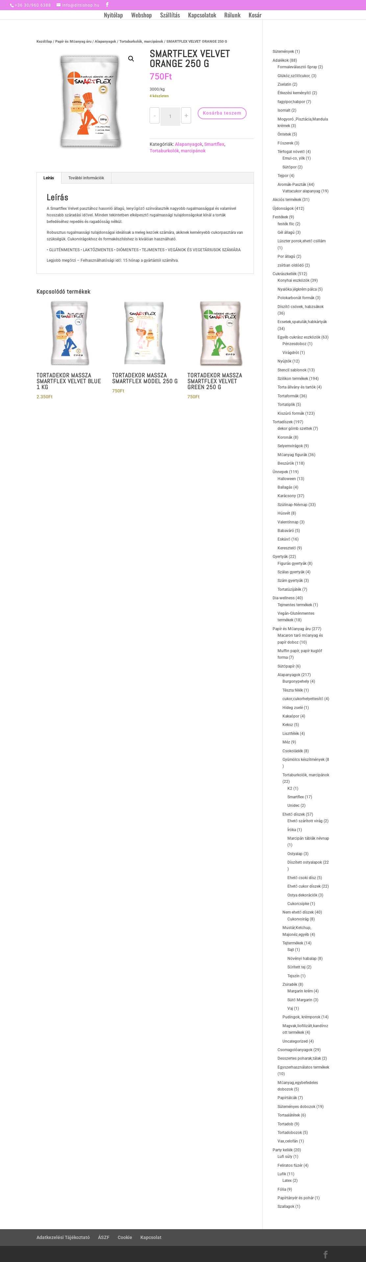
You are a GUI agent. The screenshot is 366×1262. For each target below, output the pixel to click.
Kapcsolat (150, 1237)
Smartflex (214, 144)
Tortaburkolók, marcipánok (141, 41)
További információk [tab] (86, 178)
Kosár (255, 15)
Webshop (141, 15)
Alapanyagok (105, 41)
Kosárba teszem (222, 113)
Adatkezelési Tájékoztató (63, 1237)
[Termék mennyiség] (170, 116)
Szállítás (170, 15)
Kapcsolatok (202, 15)
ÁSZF (104, 1237)
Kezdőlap (44, 41)
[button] (131, 59)
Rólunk (232, 15)
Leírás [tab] (48, 178)
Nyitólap (113, 15)
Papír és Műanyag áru (73, 41)
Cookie (125, 1237)
